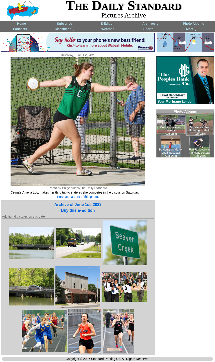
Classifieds (65, 29)
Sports (148, 29)
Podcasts (21, 29)
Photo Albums (193, 23)
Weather (107, 29)
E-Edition (107, 23)
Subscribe (64, 23)
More (191, 29)
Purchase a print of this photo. (78, 196)
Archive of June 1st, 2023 (77, 204)
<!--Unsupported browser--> (185, 133)
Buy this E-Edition (78, 210)
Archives (150, 24)
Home (21, 23)
